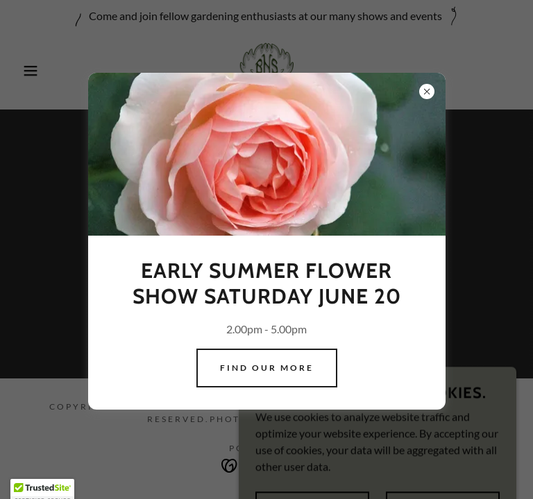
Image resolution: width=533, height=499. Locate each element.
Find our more (267, 367)
